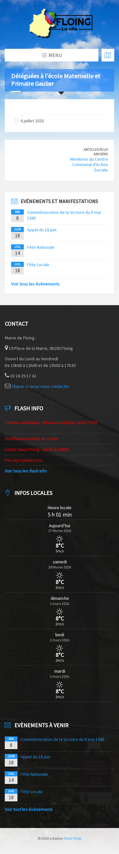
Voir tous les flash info (26, 471)
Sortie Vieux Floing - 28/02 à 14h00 (37, 449)
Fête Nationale (41, 247)
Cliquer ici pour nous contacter (40, 386)
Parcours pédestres (24, 460)
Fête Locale (38, 264)
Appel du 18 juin (41, 230)
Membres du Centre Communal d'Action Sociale (89, 164)
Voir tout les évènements (29, 809)
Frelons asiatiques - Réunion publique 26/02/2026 (51, 422)
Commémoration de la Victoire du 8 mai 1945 (62, 739)
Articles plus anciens (96, 152)
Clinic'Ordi (72, 838)
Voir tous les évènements (35, 284)
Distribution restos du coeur (31, 438)
